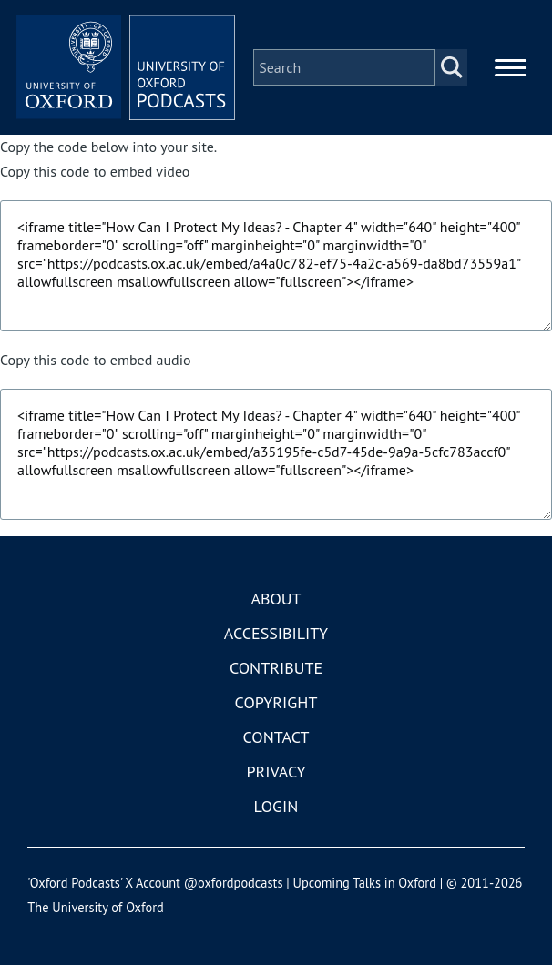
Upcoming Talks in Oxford (364, 882)
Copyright (276, 702)
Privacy (275, 771)
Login (276, 806)
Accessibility (276, 633)
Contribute (276, 667)
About (275, 598)
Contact (276, 736)
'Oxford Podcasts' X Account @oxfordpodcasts (154, 882)
